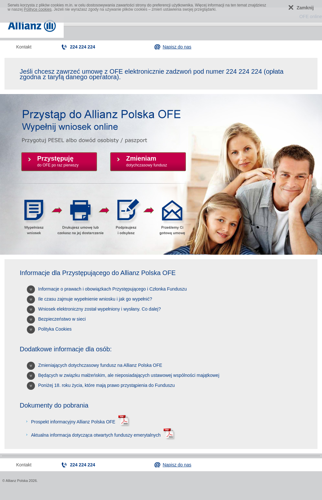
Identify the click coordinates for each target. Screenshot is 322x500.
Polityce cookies (38, 9)
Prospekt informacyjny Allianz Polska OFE (79, 421)
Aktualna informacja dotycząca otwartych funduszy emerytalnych (102, 435)
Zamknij (305, 7)
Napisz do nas (177, 46)
